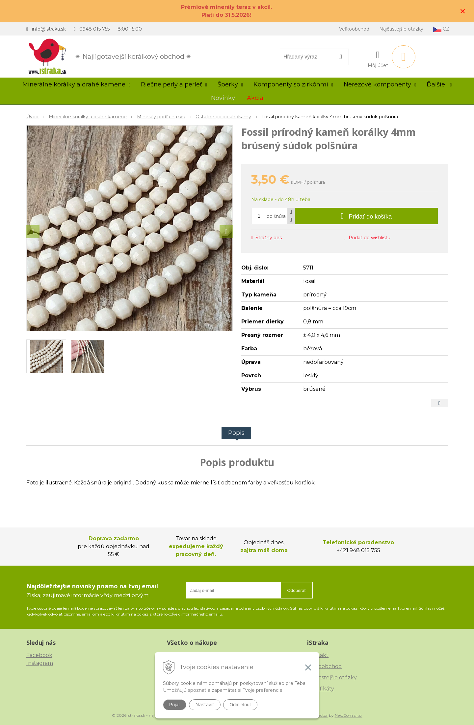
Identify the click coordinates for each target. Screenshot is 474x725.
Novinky (223, 98)
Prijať (174, 704)
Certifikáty (320, 689)
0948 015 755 (94, 29)
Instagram (39, 663)
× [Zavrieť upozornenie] (463, 11)
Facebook (39, 655)
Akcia (255, 98)
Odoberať (296, 590)
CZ (441, 29)
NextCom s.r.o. (348, 715)
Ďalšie (439, 84)
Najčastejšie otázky (401, 29)
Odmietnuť (240, 704)
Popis (236, 432)
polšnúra (276, 216)
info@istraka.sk (49, 29)
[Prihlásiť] (378, 58)
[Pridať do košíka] (366, 216)
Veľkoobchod (354, 29)
